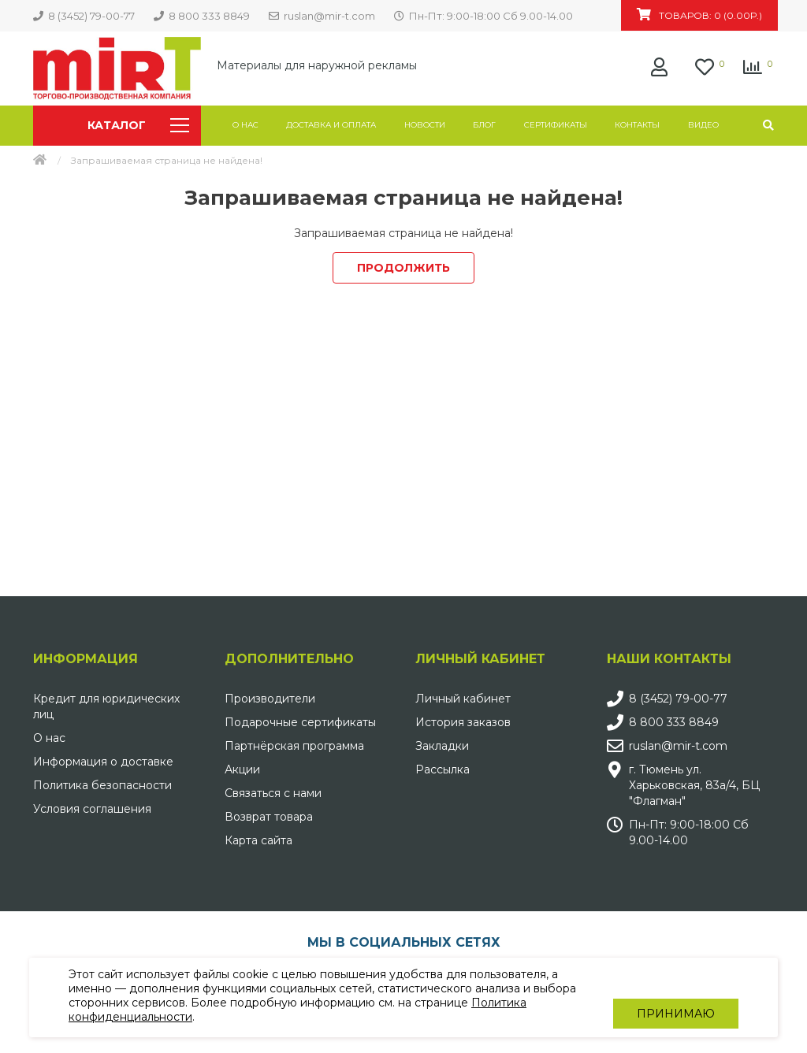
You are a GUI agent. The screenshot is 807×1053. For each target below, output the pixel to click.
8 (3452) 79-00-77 (678, 698)
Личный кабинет (463, 698)
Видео (703, 125)
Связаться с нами (273, 793)
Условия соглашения (92, 809)
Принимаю (676, 998)
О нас (245, 125)
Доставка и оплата (331, 125)
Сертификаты (555, 125)
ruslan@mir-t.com (678, 746)
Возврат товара (269, 817)
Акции (242, 769)
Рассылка (442, 769)
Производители (270, 698)
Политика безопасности (102, 785)
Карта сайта (258, 840)
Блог (484, 125)
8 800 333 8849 (674, 722)
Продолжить (403, 268)
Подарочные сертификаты (300, 722)
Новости (424, 125)
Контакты (637, 125)
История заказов (463, 722)
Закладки (442, 746)
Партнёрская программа (294, 746)
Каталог (137, 125)
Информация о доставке (103, 762)
